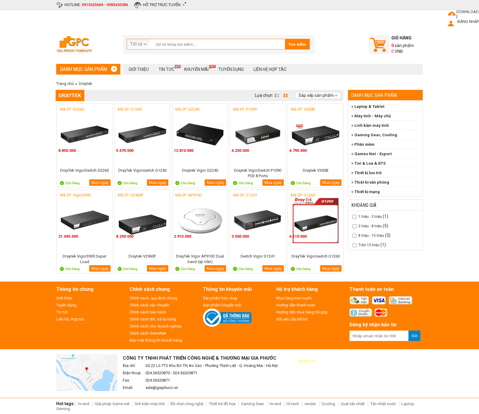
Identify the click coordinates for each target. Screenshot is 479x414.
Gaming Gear (253, 403)
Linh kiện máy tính (371, 125)
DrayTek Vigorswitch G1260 (315, 256)
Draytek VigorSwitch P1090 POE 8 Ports (257, 173)
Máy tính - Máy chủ (372, 116)
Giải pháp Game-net (112, 403)
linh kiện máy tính (150, 403)
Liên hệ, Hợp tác (70, 319)
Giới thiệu (139, 69)
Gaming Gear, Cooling (375, 135)
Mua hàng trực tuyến (294, 298)
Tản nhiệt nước (383, 403)
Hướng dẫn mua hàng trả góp (302, 312)
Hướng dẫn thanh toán (295, 305)
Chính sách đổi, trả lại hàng (153, 319)
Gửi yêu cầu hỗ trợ (291, 319)
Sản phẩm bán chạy (220, 298)
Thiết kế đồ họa (222, 403)
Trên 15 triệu (368, 245)
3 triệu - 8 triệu (370, 226)
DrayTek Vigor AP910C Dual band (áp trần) (200, 259)
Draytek (85, 83)
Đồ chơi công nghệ (186, 403)
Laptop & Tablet (369, 106)
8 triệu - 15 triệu (371, 235)
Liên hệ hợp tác (270, 69)
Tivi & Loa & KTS (370, 163)
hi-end (83, 403)
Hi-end (275, 403)
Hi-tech (293, 403)
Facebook (307, 361)
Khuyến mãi (196, 68)
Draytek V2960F (142, 256)
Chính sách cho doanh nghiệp (156, 326)
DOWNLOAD (467, 11)
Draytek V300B (315, 170)
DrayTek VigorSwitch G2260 (84, 170)
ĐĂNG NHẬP (468, 21)
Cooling (328, 403)
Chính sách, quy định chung (153, 298)
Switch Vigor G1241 (257, 256)
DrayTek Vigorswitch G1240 (142, 170)
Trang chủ (65, 83)
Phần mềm (364, 144)
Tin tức (166, 68)
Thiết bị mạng (367, 191)
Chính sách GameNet (148, 333)
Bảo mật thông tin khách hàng (156, 340)
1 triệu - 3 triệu (370, 216)
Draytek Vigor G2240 (200, 170)
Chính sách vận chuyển (149, 305)
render (310, 403)
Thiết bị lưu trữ (368, 172)
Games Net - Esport (373, 154)
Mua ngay (99, 182)
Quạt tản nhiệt (353, 403)
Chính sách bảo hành (148, 312)
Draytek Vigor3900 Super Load (84, 259)
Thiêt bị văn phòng (371, 182)
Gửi (414, 335)
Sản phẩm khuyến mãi (222, 305)
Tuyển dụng (231, 69)
